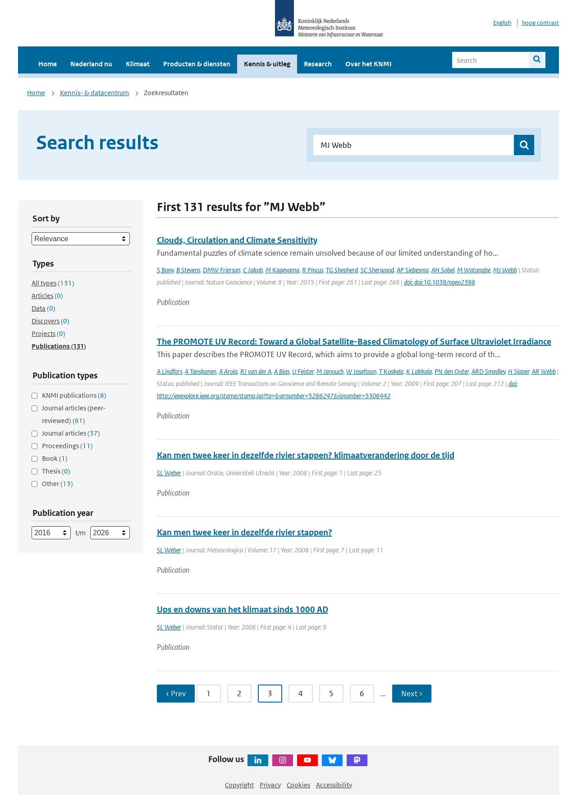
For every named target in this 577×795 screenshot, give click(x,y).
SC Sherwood (377, 270)
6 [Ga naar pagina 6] (362, 693)
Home (47, 64)
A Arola (228, 371)
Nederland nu (91, 64)
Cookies (298, 785)
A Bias (281, 371)
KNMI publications (74, 395)
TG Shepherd (342, 270)
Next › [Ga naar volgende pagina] (411, 693)
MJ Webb (505, 270)
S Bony (165, 270)
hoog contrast (540, 23)
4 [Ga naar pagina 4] (300, 693)
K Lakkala (419, 371)
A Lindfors (169, 371)
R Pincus (312, 270)
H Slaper (518, 371)
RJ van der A (255, 371)
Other (57, 483)
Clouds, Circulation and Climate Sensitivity (237, 240)
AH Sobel (442, 270)
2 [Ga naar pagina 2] (239, 693)
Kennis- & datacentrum (94, 92)
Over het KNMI (368, 64)
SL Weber (169, 473)
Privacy (270, 785)
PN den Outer (452, 371)
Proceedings (67, 445)
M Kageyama (282, 270)
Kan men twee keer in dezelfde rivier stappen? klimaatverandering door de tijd (305, 455)
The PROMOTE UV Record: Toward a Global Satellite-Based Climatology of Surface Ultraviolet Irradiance (354, 341)
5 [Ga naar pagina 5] (331, 693)
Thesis (56, 471)
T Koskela (391, 371)
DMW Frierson (221, 270)
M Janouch (329, 371)
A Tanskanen (200, 371)
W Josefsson (361, 371)
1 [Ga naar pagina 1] (208, 693)
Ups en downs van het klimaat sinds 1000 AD (242, 609)
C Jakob (253, 270)
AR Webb (544, 371)
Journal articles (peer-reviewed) (73, 414)
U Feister (303, 371)
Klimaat (138, 64)
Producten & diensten (196, 64)
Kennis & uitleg (267, 64)
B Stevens (188, 270)
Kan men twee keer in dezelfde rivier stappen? (244, 532)
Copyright (239, 785)
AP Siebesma (413, 270)
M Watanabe (473, 270)
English (502, 23)
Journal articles (71, 433)
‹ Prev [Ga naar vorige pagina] (176, 693)
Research (318, 64)
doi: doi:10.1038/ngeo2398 (439, 282)
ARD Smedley (488, 371)
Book (55, 458)
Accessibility (334, 785)
